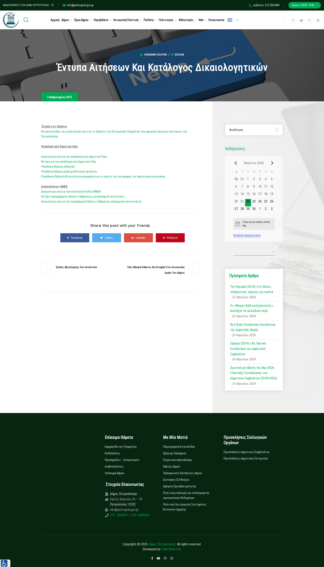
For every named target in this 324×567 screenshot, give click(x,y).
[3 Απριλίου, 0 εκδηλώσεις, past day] (260, 180)
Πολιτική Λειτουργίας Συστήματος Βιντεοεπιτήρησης (184, 507)
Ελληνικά (229, 20)
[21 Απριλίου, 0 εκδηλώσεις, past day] (242, 202)
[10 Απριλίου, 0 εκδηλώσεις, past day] (260, 188)
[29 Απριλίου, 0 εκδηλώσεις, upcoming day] (248, 210)
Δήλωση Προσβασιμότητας (179, 486)
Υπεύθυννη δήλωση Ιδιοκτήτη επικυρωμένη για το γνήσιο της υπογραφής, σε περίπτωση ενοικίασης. (103, 176)
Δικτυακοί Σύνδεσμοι (176, 480)
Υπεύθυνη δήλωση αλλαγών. (58, 166)
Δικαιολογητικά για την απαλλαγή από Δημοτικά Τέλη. (74, 157)
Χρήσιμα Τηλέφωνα (174, 453)
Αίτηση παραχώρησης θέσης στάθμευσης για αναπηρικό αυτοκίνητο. (83, 196)
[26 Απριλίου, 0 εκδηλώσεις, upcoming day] (272, 202)
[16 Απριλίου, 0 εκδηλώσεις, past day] (254, 195)
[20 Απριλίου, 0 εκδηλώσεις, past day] (236, 202)
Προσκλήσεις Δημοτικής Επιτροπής (246, 458)
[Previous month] (235, 162)
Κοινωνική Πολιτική (125, 20)
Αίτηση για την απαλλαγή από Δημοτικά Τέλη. (69, 161)
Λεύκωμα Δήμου (114, 473)
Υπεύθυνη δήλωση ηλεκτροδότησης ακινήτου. (69, 171)
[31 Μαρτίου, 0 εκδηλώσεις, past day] (242, 180)
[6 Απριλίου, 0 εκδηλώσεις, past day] (236, 188)
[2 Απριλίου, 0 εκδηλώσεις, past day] (254, 180)
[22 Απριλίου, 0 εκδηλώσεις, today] (248, 202)
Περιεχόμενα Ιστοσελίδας (179, 447)
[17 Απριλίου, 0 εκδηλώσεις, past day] (260, 195)
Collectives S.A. (171, 549)
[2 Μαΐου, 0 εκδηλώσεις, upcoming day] (266, 210)
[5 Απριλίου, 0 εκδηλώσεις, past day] (272, 180)
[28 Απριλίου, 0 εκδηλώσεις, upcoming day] (242, 210)
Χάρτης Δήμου (171, 466)
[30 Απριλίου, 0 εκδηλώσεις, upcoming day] (254, 210)
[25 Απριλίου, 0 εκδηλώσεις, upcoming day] (266, 202)
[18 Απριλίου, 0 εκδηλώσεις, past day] (266, 195)
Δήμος (65, 20)
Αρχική (55, 20)
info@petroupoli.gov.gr (78, 5)
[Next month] (272, 162)
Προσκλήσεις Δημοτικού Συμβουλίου (246, 452)
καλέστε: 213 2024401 (264, 5)
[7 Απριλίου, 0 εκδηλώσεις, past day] (242, 188)
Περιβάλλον (101, 20)
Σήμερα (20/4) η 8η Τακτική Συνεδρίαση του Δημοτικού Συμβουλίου (248, 348)
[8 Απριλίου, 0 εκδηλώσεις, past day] (248, 188)
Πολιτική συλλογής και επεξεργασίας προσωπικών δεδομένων (186, 495)
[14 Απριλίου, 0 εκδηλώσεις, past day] (242, 195)
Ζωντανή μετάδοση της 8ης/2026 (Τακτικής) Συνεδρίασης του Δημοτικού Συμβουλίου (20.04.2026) (253, 373)
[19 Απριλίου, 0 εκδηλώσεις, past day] (272, 195)
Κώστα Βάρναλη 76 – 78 (126, 499)
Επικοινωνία (216, 20)
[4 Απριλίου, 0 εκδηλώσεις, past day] (266, 180)
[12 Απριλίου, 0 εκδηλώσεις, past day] (272, 188)
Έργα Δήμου (81, 20)
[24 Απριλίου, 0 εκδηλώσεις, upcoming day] (260, 202)
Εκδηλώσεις (112, 453)
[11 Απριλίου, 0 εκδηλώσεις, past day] (266, 188)
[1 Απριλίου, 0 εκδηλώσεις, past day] (248, 180)
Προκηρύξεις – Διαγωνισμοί (122, 460)
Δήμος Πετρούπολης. (162, 544)
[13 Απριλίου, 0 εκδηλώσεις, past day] (236, 195)
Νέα (201, 20)
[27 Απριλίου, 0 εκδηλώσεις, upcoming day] (236, 210)
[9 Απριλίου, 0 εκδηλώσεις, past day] (254, 188)
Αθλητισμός (186, 20)
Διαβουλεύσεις (114, 466)
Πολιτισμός (166, 20)
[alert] (254, 224)
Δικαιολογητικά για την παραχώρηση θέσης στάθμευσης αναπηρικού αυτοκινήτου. (91, 201)
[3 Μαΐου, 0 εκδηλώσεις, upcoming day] (272, 210)
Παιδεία (149, 20)
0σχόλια (177, 54)
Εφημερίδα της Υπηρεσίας (121, 447)
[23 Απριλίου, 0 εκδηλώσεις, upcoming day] (254, 202)
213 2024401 (119, 515)
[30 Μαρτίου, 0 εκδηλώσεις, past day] (236, 180)
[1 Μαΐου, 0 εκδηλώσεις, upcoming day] (260, 210)
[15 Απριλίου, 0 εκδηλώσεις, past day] (248, 195)
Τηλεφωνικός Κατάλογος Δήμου (182, 473)
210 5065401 (140, 515)
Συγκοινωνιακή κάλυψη (177, 460)
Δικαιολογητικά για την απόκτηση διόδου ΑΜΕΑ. (71, 191)
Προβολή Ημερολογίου (247, 235)
